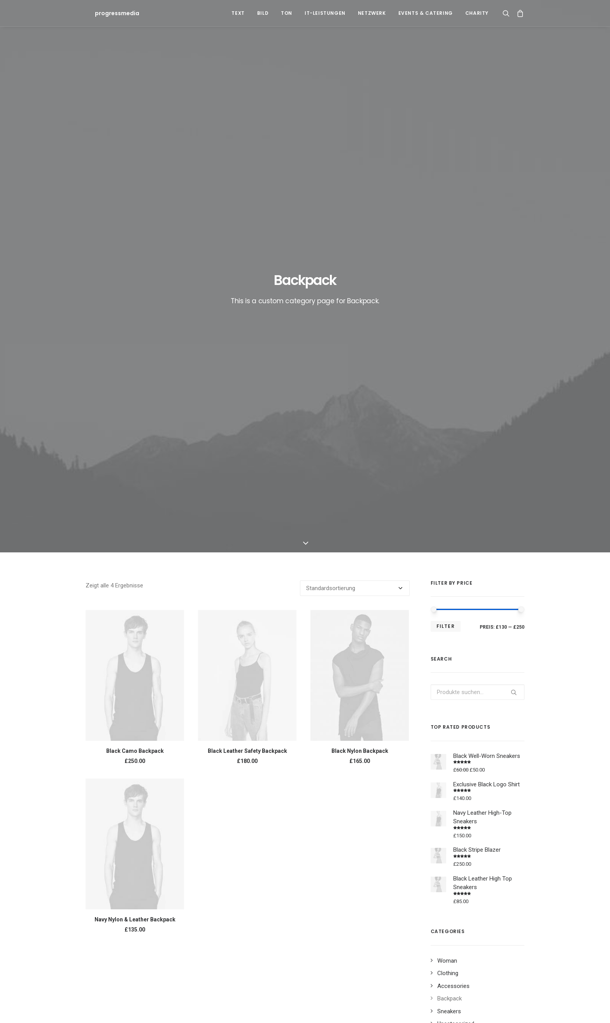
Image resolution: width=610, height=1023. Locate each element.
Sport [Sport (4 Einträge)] (477, 849)
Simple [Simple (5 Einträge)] (452, 849)
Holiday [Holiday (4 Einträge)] (382, 849)
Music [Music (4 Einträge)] (427, 849)
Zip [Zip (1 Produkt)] (508, 753)
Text (237, 13)
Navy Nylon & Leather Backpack (135, 541)
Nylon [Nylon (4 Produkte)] (441, 741)
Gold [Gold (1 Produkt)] (440, 728)
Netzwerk (372, 13)
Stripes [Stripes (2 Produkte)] (485, 753)
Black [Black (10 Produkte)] (440, 716)
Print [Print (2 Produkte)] (465, 741)
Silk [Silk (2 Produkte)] (461, 753)
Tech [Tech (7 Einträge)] (328, 862)
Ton (286, 13)
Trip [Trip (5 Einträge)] (375, 862)
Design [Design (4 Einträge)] (330, 849)
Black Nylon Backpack (359, 372)
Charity (477, 13)
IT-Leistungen (325, 13)
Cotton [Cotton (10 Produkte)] (466, 716)
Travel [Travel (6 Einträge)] (351, 862)
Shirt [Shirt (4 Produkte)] (440, 753)
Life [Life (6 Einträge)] (405, 849)
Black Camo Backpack (135, 372)
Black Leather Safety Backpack (247, 372)
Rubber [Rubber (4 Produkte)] (490, 741)
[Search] (508, 13)
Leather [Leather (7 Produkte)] (492, 728)
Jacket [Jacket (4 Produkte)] (464, 728)
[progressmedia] (108, 13)
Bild (262, 13)
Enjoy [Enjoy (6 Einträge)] (356, 849)
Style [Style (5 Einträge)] (501, 849)
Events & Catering (425, 13)
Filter (445, 247)
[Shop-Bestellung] (355, 210)
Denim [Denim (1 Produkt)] (493, 716)
